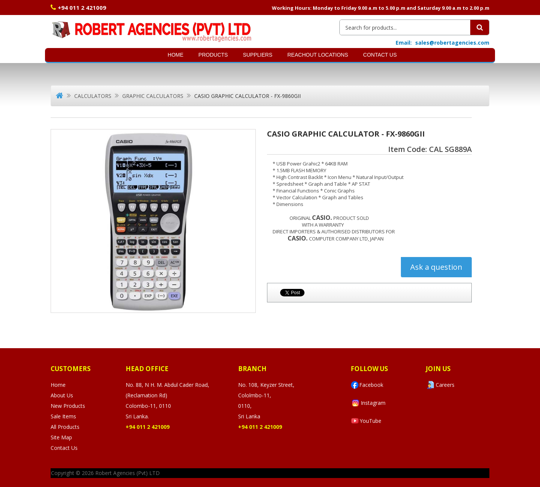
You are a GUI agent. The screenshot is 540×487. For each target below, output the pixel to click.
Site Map (61, 437)
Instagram (368, 403)
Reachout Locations (317, 55)
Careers (440, 385)
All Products (65, 426)
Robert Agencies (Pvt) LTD (127, 472)
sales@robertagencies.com (452, 42)
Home (175, 55)
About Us (62, 395)
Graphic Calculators (152, 95)
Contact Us (380, 55)
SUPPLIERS (258, 55)
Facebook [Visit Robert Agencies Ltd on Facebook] (367, 385)
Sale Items (63, 416)
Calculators (92, 95)
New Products (68, 405)
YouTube (366, 420)
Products (213, 55)
